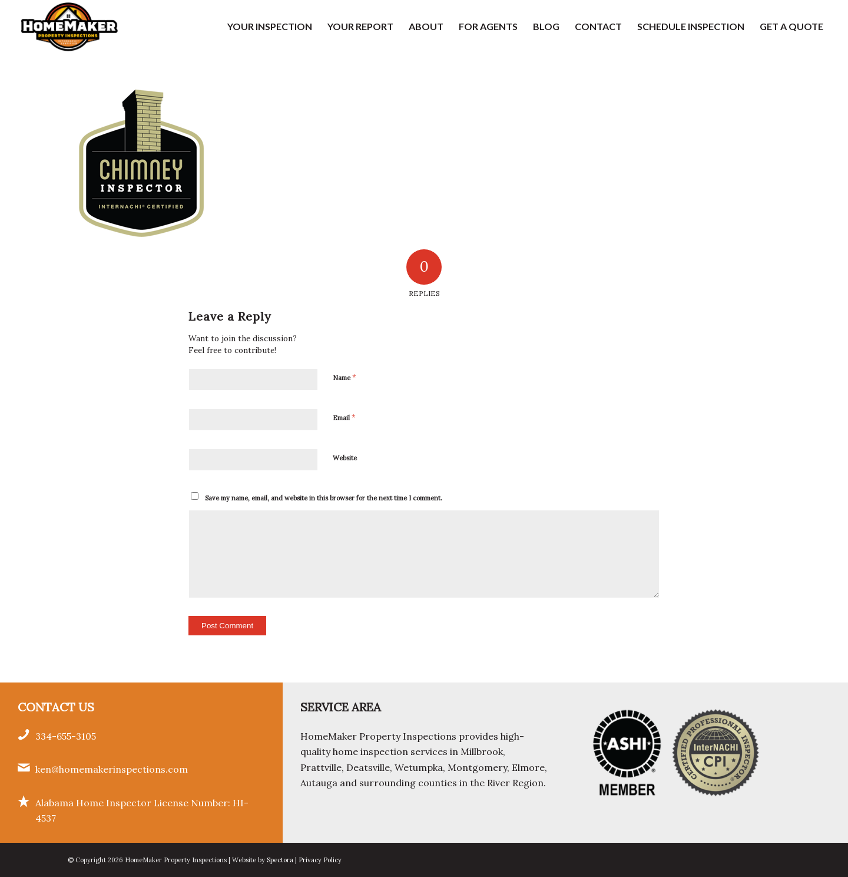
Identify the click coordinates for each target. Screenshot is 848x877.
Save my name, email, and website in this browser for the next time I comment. (323, 498)
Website (345, 458)
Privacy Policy (320, 860)
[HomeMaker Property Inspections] (69, 26)
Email (344, 418)
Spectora (281, 860)
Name (344, 377)
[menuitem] (270, 26)
